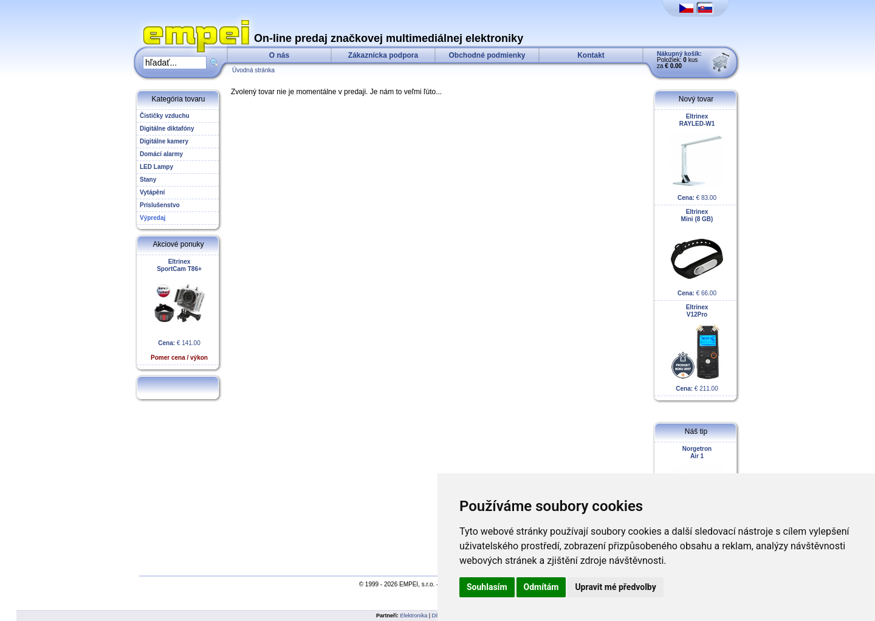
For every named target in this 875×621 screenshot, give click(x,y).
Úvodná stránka (253, 70)
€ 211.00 (697, 348)
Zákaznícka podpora (383, 55)
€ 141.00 (179, 309)
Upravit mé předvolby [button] (615, 587)
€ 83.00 (697, 157)
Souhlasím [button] (487, 587)
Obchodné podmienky (486, 55)
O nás (279, 55)
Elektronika (414, 615)
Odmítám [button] (541, 587)
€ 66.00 (697, 252)
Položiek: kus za (679, 59)
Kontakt (591, 55)
